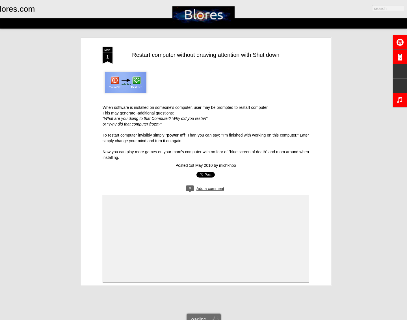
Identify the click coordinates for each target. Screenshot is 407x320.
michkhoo (227, 165)
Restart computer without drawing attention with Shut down (205, 55)
